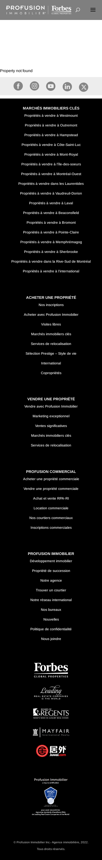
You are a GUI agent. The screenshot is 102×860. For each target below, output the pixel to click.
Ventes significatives (51, 426)
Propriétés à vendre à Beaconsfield (51, 213)
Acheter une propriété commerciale (51, 479)
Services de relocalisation (51, 344)
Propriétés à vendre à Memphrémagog (51, 242)
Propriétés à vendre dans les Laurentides (51, 184)
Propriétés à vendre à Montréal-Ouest (51, 174)
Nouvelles (51, 619)
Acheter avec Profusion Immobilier (51, 315)
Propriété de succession (51, 571)
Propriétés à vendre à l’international (51, 271)
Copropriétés (51, 373)
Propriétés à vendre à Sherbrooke (51, 252)
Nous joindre (51, 639)
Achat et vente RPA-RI (51, 498)
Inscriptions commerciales (51, 528)
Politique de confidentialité (51, 629)
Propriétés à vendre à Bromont (51, 222)
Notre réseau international (51, 600)
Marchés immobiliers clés (51, 334)
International (51, 363)
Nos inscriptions (51, 305)
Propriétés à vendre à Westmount (51, 115)
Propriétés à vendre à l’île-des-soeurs (51, 164)
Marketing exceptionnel (51, 416)
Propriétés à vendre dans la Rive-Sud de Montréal (51, 261)
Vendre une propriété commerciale (51, 489)
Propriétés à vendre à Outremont (51, 125)
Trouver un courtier (51, 590)
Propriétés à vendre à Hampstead (51, 135)
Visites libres (51, 324)
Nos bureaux (51, 610)
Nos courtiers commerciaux (51, 518)
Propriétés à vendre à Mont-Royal (51, 154)
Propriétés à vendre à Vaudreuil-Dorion (51, 193)
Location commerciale (51, 508)
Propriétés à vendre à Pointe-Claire (51, 232)
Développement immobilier (51, 561)
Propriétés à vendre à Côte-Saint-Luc (51, 145)
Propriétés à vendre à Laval (51, 203)
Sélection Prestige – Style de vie (51, 353)
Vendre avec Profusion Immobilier (51, 406)
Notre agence (51, 580)
